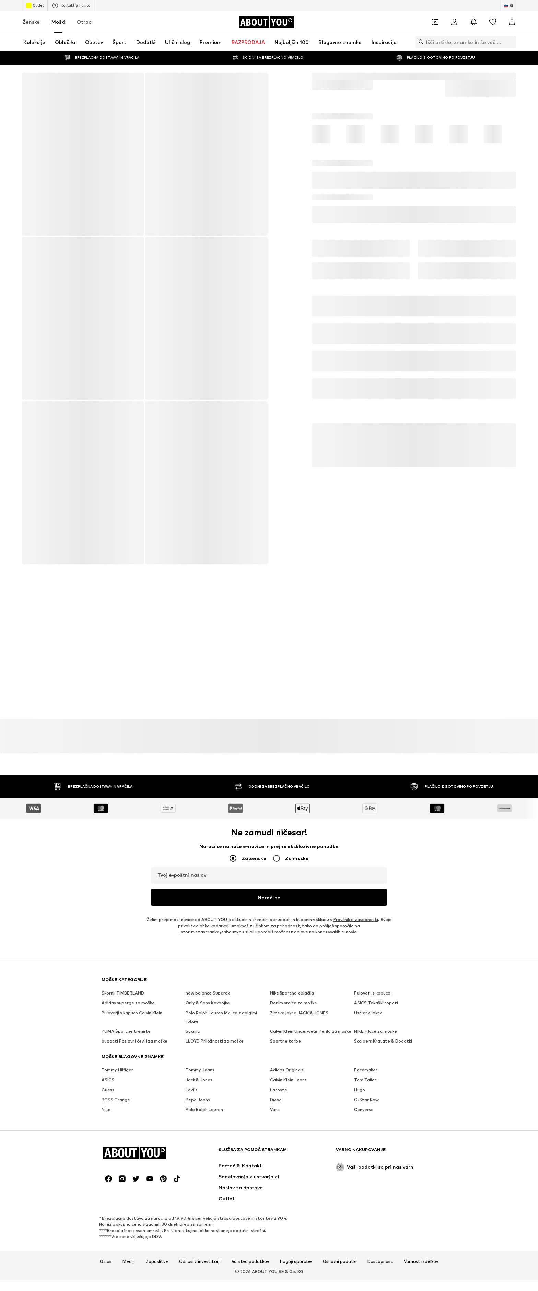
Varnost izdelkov (421, 1261)
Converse (364, 1110)
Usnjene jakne (368, 1013)
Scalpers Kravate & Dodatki (383, 1041)
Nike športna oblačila (292, 993)
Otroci (85, 22)
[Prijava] (454, 22)
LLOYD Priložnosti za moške (215, 1041)
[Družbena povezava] (108, 1179)
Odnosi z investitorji (200, 1261)
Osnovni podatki (339, 1261)
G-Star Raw (366, 1100)
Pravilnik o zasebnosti (355, 919)
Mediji (128, 1261)
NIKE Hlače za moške (375, 1031)
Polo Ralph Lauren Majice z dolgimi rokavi (221, 1017)
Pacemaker (365, 1070)
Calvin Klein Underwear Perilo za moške (310, 1031)
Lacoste (278, 1090)
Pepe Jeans (198, 1100)
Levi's (192, 1090)
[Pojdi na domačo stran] (266, 22)
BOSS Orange (116, 1100)
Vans (275, 1110)
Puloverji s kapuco (372, 993)
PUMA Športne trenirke (126, 1031)
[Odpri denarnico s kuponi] (435, 22)
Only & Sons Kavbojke (208, 1003)
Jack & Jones (199, 1080)
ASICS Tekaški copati (376, 1003)
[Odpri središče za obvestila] (473, 22)
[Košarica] (512, 22)
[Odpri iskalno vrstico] (419, 42)
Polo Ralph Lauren (204, 1110)
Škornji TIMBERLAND (123, 993)
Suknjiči (193, 1031)
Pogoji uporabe (296, 1261)
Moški (58, 22)
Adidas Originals (287, 1070)
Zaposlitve (157, 1261)
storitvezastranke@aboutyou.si (214, 932)
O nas (106, 1261)
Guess (108, 1090)
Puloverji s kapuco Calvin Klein (132, 1013)
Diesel (276, 1100)
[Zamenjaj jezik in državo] (508, 5)
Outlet (35, 5)
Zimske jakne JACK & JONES (299, 1013)
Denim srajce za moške (293, 1003)
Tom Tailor (365, 1080)
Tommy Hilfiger (117, 1070)
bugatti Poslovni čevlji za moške (134, 1041)
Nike (106, 1110)
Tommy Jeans (200, 1070)
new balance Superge (208, 993)
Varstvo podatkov (250, 1261)
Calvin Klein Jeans (288, 1080)
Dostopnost (380, 1261)
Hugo (359, 1090)
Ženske (31, 22)
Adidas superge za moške (128, 1003)
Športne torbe (285, 1041)
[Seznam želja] (493, 22)
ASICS (108, 1080)
